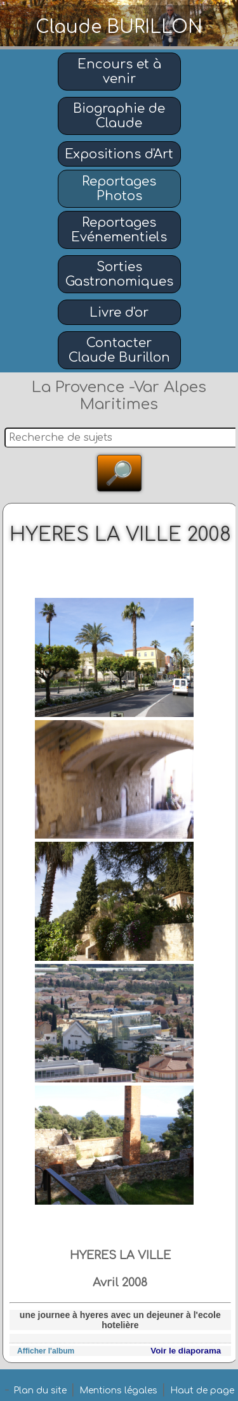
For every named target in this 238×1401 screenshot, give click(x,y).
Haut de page (202, 1390)
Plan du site (40, 1390)
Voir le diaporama (185, 1350)
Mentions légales (118, 1390)
